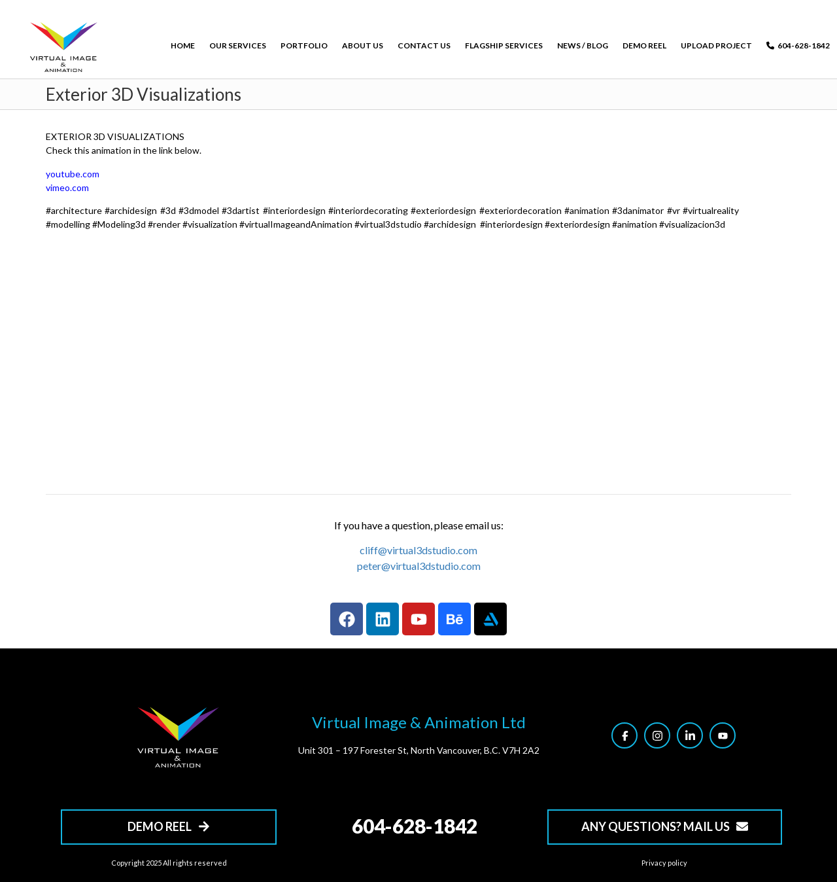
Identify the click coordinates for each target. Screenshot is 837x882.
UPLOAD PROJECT (716, 45)
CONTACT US (424, 45)
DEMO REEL (644, 45)
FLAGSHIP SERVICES (504, 45)
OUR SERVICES (237, 45)
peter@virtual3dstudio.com (419, 565)
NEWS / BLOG (582, 45)
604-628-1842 (798, 45)
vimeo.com (67, 187)
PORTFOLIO (304, 45)
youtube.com (72, 173)
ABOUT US (362, 45)
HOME (183, 45)
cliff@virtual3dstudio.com (418, 550)
